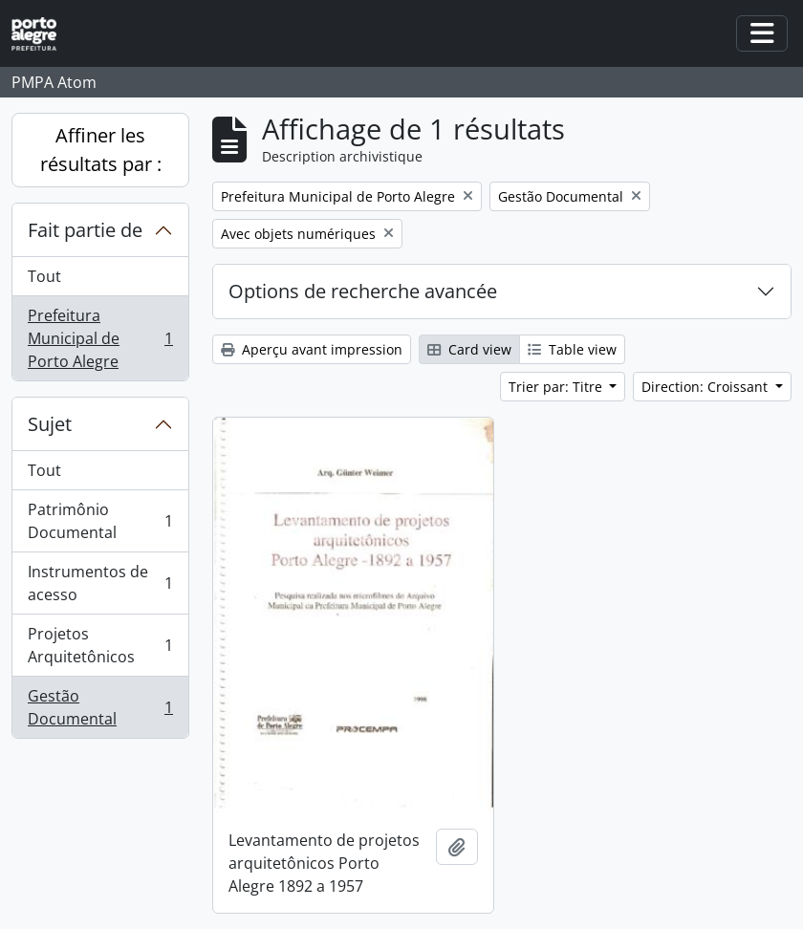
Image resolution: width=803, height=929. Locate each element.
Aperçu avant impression (311, 349)
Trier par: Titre (557, 387)
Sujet (50, 424)
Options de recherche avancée (362, 291)
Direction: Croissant (706, 387)
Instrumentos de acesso (100, 583)
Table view (572, 349)
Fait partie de (85, 230)
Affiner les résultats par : (101, 149)
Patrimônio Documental (100, 521)
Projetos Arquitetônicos (100, 645)
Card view (469, 349)
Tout (44, 276)
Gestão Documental (100, 707)
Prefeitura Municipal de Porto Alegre (100, 338)
